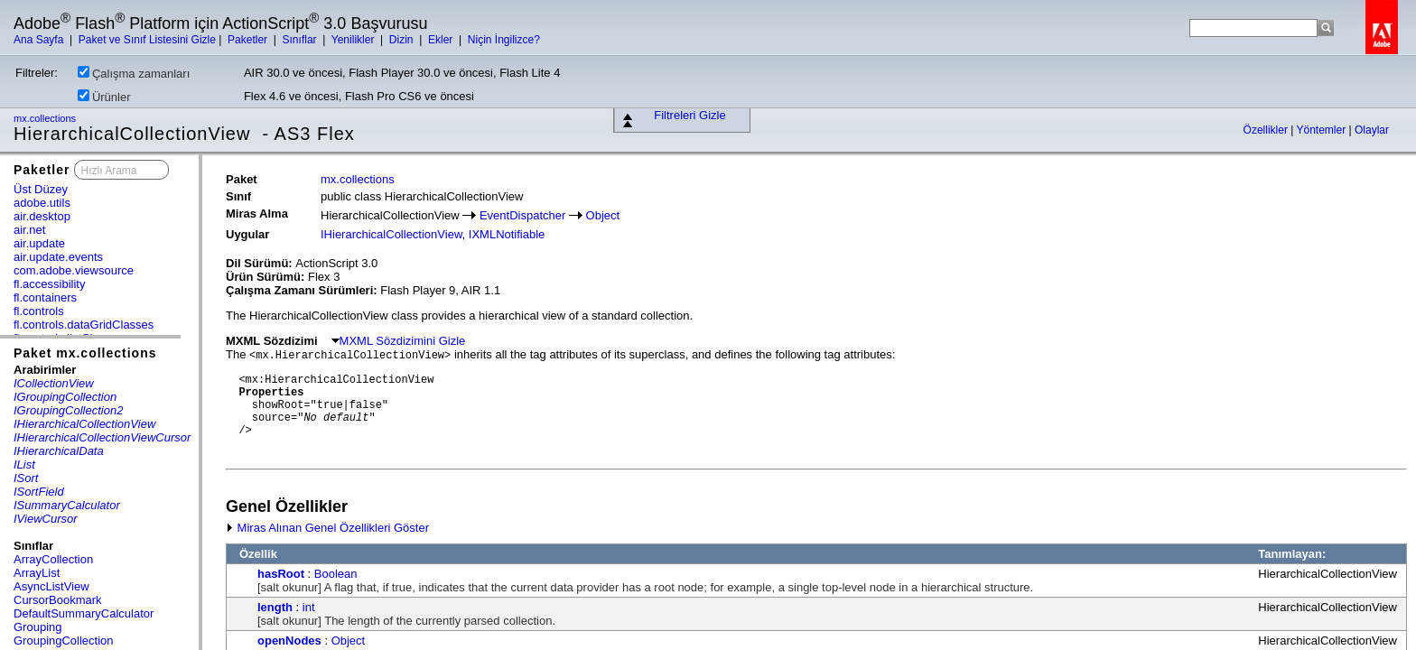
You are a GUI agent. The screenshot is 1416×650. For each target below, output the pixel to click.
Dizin (402, 39)
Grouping (37, 627)
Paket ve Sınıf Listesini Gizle (147, 39)
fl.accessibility (49, 284)
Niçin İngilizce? (504, 39)
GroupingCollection (64, 640)
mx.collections (46, 118)
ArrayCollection (53, 559)
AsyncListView (51, 586)
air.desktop (42, 216)
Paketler (249, 39)
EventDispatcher (522, 215)
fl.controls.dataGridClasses (84, 324)
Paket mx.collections (85, 353)
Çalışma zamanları (134, 73)
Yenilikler (354, 39)
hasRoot (280, 573)
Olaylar (1372, 130)
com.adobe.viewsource (74, 270)
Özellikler (1267, 130)
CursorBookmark (58, 600)
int (309, 607)
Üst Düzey (41, 189)
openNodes (289, 640)
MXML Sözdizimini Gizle (398, 341)
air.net (29, 230)
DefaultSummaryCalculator (84, 613)
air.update (39, 243)
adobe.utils (42, 202)
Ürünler (104, 96)
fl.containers (45, 297)
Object (603, 215)
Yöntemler (1323, 130)
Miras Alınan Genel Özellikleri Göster (327, 527)
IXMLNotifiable (507, 234)
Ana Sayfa (40, 39)
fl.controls (39, 311)
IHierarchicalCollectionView (391, 234)
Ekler (442, 39)
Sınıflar (301, 39)
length (275, 607)
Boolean (336, 573)
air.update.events (58, 257)
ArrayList (37, 573)
